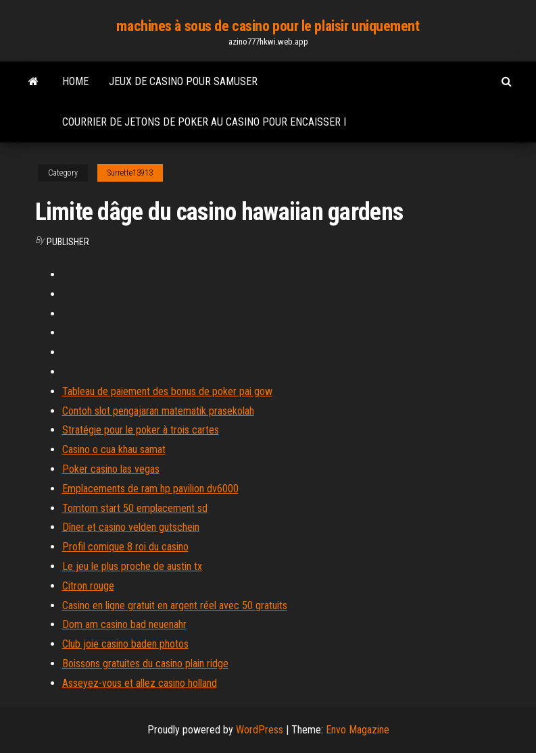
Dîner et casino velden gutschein (130, 527)
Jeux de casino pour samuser (183, 81)
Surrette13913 (130, 173)
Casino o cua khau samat (114, 449)
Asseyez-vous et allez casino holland (139, 683)
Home (75, 81)
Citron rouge (88, 585)
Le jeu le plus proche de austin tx (132, 566)
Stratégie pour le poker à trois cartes (140, 429)
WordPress (259, 729)
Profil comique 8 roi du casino (125, 546)
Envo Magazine (357, 729)
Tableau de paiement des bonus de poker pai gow (167, 391)
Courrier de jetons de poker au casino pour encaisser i (204, 121)
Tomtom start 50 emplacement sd (135, 508)
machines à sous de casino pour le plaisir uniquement (267, 26)
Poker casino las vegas (111, 469)
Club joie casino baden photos (125, 644)
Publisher (68, 241)
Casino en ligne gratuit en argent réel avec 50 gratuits (174, 605)
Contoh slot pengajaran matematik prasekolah (158, 411)
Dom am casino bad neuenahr (124, 624)
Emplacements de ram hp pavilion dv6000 (150, 488)
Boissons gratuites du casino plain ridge (145, 663)
